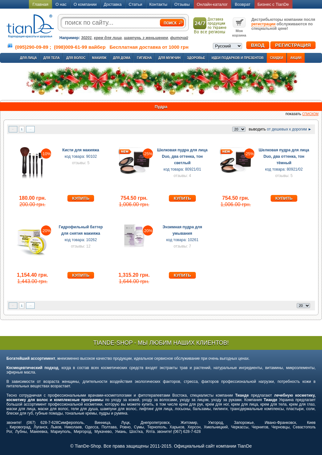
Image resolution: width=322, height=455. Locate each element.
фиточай (179, 38)
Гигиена (144, 58)
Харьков (177, 427)
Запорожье (244, 422)
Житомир (189, 422)
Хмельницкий (216, 427)
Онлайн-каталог (212, 4)
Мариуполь (61, 431)
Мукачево (103, 431)
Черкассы (239, 427)
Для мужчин (169, 58)
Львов (55, 427)
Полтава (109, 427)
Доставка (113, 4)
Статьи (135, 4)
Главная (40, 4)
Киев (311, 422)
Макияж (99, 58)
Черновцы (281, 427)
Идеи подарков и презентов (238, 58)
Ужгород (215, 422)
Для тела (51, 58)
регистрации (263, 24)
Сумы (139, 427)
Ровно (125, 427)
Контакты (158, 4)
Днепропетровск (155, 422)
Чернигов (260, 427)
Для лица (28, 58)
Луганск (41, 427)
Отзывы (182, 4)
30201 (86, 38)
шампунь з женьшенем (146, 38)
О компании (85, 4)
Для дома (122, 58)
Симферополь (71, 422)
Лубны (21, 431)
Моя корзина (239, 30)
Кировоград (20, 427)
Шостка (136, 431)
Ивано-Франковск (280, 422)
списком (310, 114)
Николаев (73, 427)
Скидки (276, 58)
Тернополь (156, 427)
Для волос (76, 58)
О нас (61, 4)
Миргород (82, 431)
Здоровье (196, 58)
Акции (295, 58)
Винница (102, 422)
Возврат (242, 4)
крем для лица (108, 38)
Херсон (194, 427)
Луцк (125, 422)
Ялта (150, 431)
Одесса (91, 427)
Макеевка (38, 431)
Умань (120, 431)
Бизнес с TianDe (273, 4)
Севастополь (304, 427)
